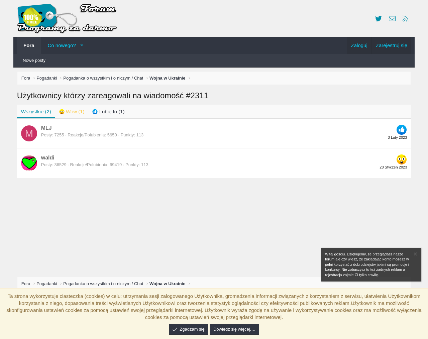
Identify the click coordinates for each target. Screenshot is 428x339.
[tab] (73, 113)
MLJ (47, 129)
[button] (82, 45)
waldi (49, 159)
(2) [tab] (37, 113)
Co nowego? (62, 45)
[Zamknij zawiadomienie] (415, 255)
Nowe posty (34, 60)
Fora (28, 45)
